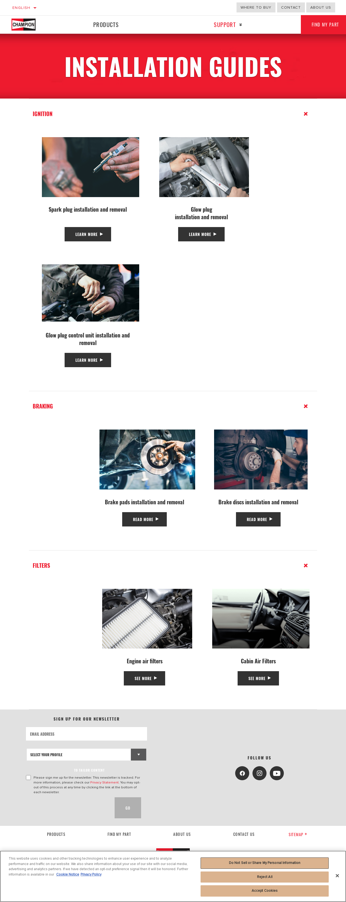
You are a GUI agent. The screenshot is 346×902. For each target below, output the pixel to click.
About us (320, 7)
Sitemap (298, 834)
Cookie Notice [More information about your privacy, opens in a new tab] (67, 874)
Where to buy (256, 7)
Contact (291, 7)
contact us (244, 834)
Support (225, 24)
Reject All (264, 877)
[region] (173, 876)
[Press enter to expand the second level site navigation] (240, 25)
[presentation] (67, 807)
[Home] (28, 24)
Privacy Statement (104, 782)
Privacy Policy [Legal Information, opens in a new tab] (91, 874)
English (21, 7)
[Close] (337, 876)
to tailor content (89, 770)
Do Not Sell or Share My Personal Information (265, 863)
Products (106, 24)
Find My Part (119, 834)
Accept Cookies (265, 891)
